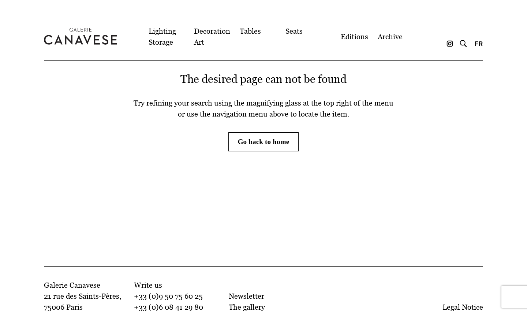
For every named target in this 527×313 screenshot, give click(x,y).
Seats (294, 31)
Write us (148, 285)
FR (479, 44)
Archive (390, 37)
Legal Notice (462, 307)
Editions (354, 37)
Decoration (212, 31)
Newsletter (246, 296)
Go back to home (263, 142)
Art (199, 42)
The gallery (247, 307)
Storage (161, 42)
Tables (250, 31)
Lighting (162, 31)
